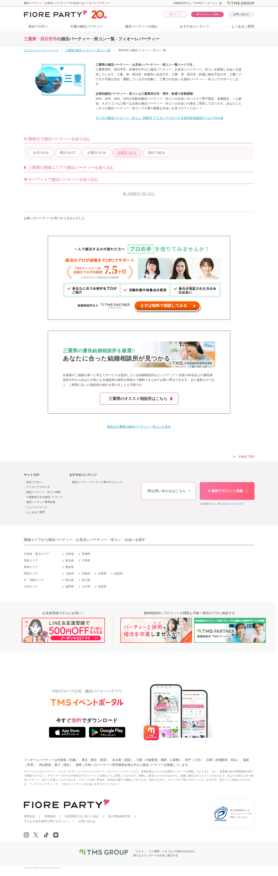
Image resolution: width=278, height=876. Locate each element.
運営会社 (29, 816)
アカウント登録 (207, 14)
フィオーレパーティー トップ (41, 50)
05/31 (126, 153)
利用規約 (50, 816)
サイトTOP (31, 474)
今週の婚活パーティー (86, 26)
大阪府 (69, 573)
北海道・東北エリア (36, 553)
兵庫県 (102, 573)
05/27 (67, 153)
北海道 (69, 553)
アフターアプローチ (38, 487)
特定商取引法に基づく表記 (82, 816)
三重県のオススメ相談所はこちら (138, 398)
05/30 (96, 153)
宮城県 (86, 553)
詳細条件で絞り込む (141, 193)
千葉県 (86, 560)
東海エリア (31, 567)
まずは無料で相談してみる (163, 305)
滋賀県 (118, 573)
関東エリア (31, 560)
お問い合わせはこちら (166, 491)
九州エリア (31, 586)
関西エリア (31, 573)
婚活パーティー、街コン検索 (43, 492)
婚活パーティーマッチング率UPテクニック (97, 482)
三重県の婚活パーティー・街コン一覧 (88, 50)
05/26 (40, 153)
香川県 (86, 580)
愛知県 (69, 567)
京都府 (86, 573)
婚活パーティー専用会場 (40, 502)
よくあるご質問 (242, 26)
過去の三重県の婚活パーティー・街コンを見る (139, 426)
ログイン (175, 14)
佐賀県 (102, 586)
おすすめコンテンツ (194, 26)
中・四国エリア (34, 580)
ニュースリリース (36, 507)
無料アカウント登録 (225, 491)
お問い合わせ (241, 14)
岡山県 (69, 580)
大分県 (86, 586)
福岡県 (69, 586)
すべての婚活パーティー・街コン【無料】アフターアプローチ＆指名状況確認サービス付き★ (159, 118)
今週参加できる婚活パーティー (44, 497)
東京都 (69, 560)
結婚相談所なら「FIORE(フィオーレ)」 (197, 3)
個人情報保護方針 (119, 816)
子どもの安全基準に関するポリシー (46, 821)
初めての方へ (38, 26)
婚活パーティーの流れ (141, 26)
